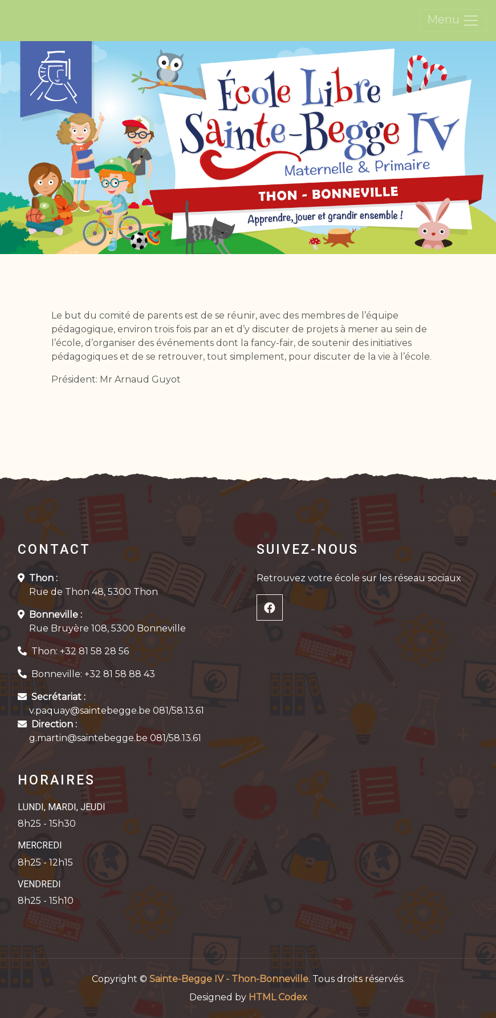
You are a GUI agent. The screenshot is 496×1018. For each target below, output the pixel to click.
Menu (453, 20)
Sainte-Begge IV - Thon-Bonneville (228, 978)
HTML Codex (278, 997)
